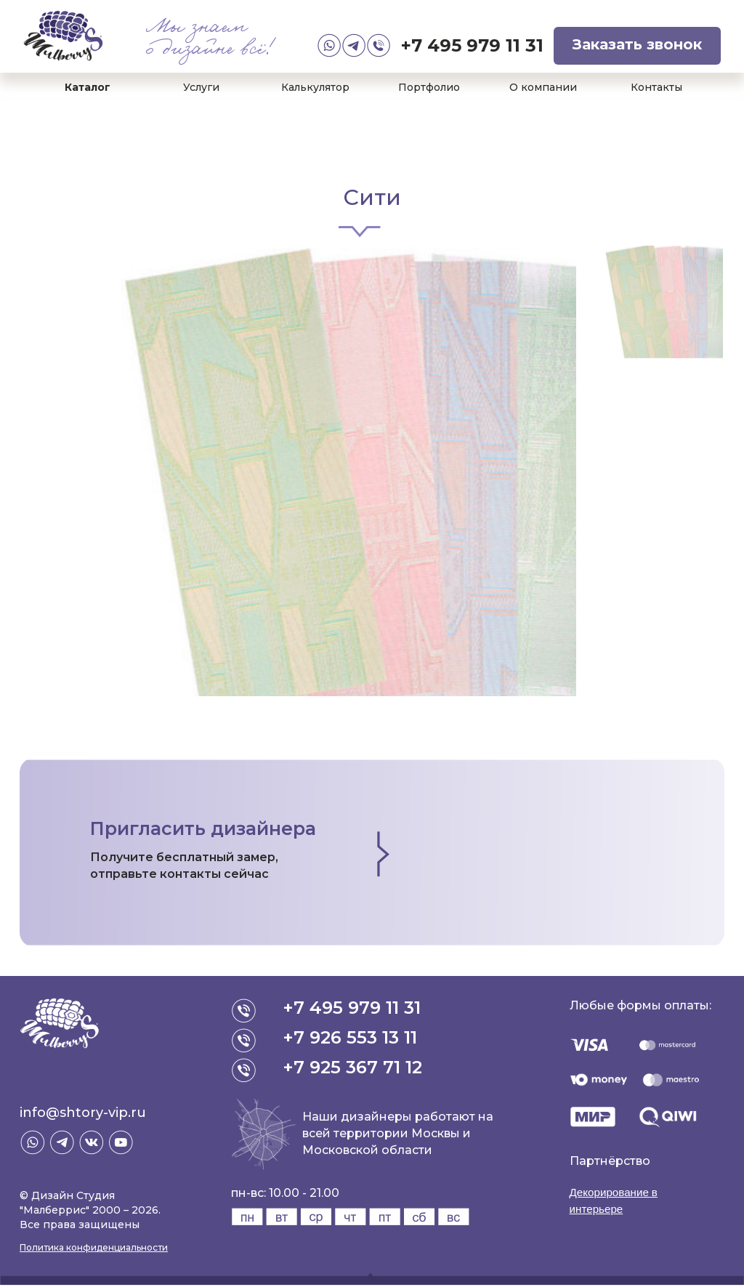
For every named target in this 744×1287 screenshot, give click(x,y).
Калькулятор (315, 87)
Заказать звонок (637, 44)
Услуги (201, 87)
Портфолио (429, 87)
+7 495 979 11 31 (472, 45)
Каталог (87, 87)
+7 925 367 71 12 (354, 1067)
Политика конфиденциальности (94, 1247)
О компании (543, 87)
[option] (298, 471)
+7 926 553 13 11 (351, 1037)
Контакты (656, 87)
